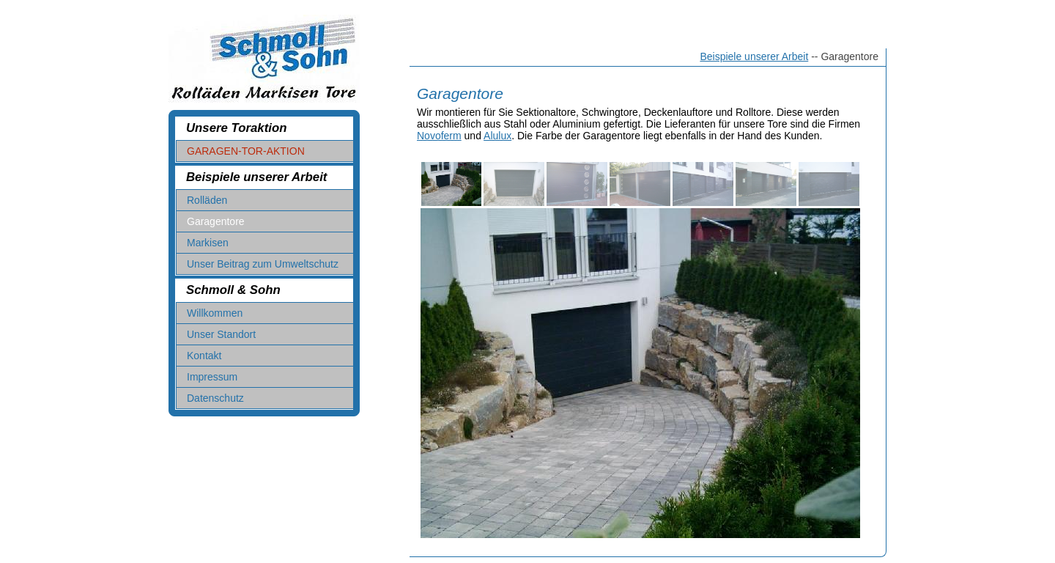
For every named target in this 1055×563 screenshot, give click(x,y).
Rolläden (207, 200)
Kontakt (204, 355)
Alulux (497, 135)
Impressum (212, 377)
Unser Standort (221, 334)
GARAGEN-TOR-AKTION (246, 151)
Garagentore (216, 221)
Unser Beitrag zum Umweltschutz (262, 264)
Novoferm (439, 135)
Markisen (208, 243)
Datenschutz (215, 398)
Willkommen (215, 313)
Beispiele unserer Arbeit (754, 56)
